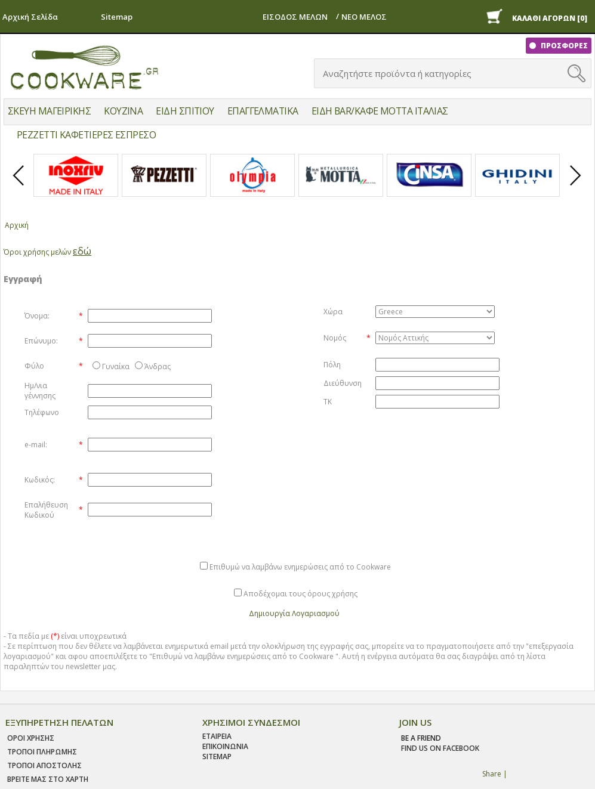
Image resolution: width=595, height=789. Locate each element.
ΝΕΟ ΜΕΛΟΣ (364, 16)
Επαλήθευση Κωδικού (46, 510)
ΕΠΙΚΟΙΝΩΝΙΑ (225, 746)
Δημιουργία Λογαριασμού (294, 613)
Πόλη (332, 365)
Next (575, 185)
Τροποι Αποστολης (44, 765)
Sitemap (116, 16)
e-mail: (35, 445)
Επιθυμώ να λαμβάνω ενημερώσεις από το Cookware (300, 567)
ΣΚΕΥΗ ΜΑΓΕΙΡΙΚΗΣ (49, 110)
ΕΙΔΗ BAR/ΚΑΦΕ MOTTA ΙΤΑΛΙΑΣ (380, 110)
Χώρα (333, 312)
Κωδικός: (39, 480)
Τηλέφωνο (41, 412)
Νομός (334, 338)
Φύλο (34, 366)
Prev (19, 185)
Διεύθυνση (342, 383)
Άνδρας (157, 366)
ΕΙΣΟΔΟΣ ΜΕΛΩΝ (295, 16)
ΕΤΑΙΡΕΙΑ (217, 736)
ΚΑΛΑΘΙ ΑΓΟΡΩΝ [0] (549, 18)
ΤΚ (327, 402)
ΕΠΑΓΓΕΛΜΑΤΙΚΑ (262, 110)
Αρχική (17, 225)
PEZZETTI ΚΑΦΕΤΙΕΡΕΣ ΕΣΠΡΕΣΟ (86, 134)
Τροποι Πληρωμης (42, 752)
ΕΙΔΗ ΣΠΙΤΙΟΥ (185, 110)
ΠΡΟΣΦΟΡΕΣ (563, 46)
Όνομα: (37, 316)
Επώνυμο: (41, 341)
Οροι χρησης (30, 738)
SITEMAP (217, 756)
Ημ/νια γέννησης (40, 390)
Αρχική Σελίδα (30, 16)
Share (491, 774)
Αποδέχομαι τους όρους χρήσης (300, 594)
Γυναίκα (116, 366)
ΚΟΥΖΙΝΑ (123, 110)
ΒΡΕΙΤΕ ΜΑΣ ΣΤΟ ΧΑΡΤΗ (47, 779)
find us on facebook (440, 748)
